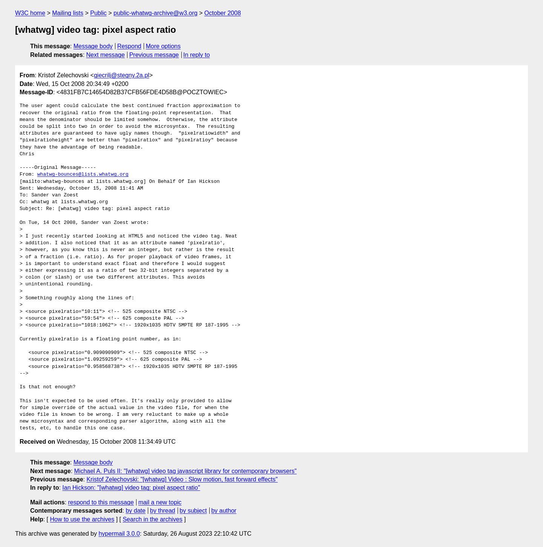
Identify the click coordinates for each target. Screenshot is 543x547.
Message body (93, 46)
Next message (105, 55)
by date (135, 510)
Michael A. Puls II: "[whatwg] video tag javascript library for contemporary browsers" (185, 471)
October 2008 (222, 13)
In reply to (196, 55)
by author (223, 510)
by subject (193, 510)
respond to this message (100, 502)
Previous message (154, 55)
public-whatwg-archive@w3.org (156, 13)
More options (163, 46)
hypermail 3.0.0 (119, 533)
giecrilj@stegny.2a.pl (121, 75)
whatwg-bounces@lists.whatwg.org (83, 174)
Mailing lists (67, 13)
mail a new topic (160, 502)
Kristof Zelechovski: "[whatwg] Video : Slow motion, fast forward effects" (182, 479)
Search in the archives (152, 519)
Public (98, 13)
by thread (162, 510)
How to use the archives (82, 519)
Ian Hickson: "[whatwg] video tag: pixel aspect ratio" (131, 487)
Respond (129, 46)
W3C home (30, 13)
